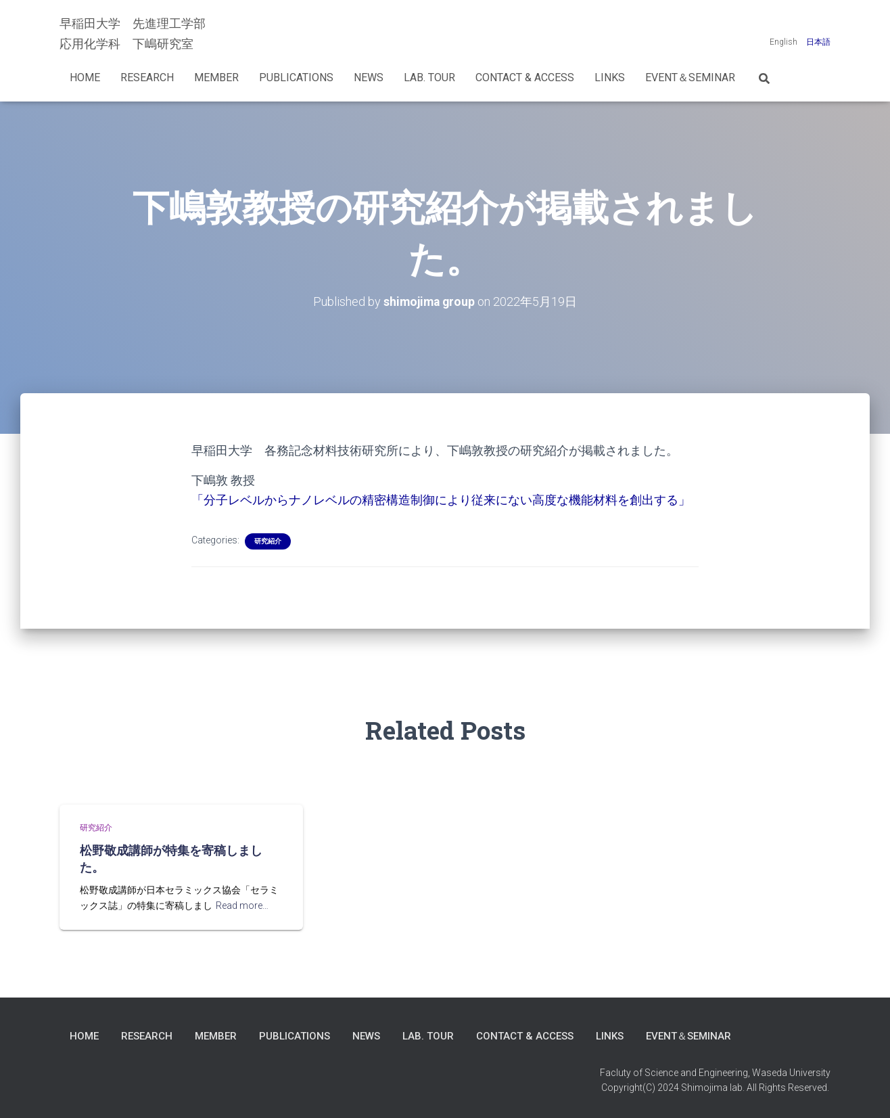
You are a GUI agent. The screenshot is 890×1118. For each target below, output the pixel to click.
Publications (296, 77)
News (368, 77)
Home (85, 77)
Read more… (242, 904)
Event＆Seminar (690, 77)
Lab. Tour (429, 77)
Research (147, 77)
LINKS (609, 77)
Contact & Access (524, 77)
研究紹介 (267, 541)
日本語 (818, 42)
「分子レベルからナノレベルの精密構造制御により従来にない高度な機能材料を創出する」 (440, 500)
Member (216, 77)
